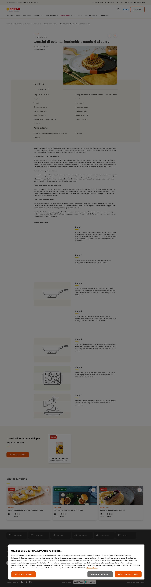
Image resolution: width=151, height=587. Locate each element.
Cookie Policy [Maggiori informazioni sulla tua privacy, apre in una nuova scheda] (92, 568)
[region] (76, 562)
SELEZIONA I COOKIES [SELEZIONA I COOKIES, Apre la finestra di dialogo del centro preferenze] (23, 574)
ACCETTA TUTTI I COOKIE (128, 574)
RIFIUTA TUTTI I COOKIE (100, 574)
